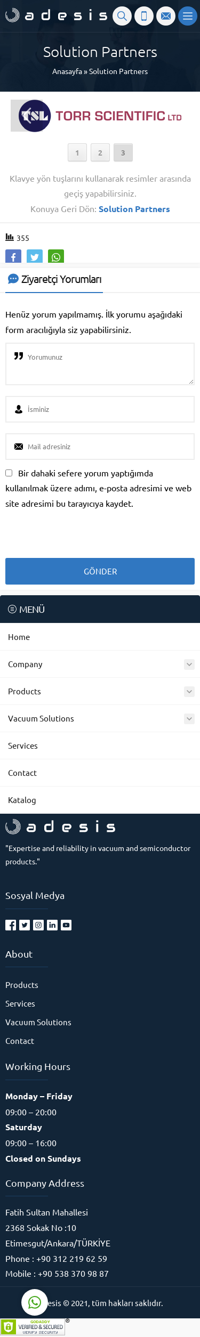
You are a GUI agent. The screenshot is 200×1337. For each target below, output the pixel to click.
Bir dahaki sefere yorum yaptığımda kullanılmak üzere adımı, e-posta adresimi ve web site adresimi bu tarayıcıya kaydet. (98, 488)
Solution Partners (118, 71)
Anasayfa (67, 71)
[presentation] (78, 529)
